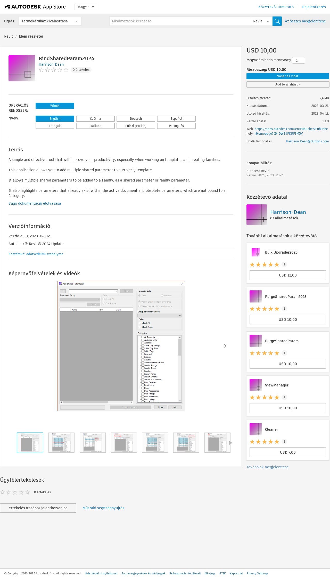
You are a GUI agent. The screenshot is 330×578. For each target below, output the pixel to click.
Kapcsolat (236, 573)
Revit (8, 36)
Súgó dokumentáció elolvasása (35, 203)
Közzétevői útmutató (276, 7)
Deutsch (136, 118)
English (55, 118)
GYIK (222, 573)
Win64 (55, 105)
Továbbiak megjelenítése (267, 467)
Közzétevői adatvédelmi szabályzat (36, 254)
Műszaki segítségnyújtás (103, 508)
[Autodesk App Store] (35, 7)
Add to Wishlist (288, 84)
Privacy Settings (257, 573)
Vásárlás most (287, 76)
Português (176, 126)
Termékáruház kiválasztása (45, 21)
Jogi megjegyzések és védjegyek (143, 573)
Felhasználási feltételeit (185, 573)
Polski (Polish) (135, 126)
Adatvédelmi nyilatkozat (101, 573)
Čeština (95, 118)
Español (176, 118)
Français (55, 126)
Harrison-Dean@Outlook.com (307, 141)
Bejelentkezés (314, 7)
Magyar (86, 7)
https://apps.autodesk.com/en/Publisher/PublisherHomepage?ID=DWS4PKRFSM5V (291, 131)
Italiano (95, 126)
